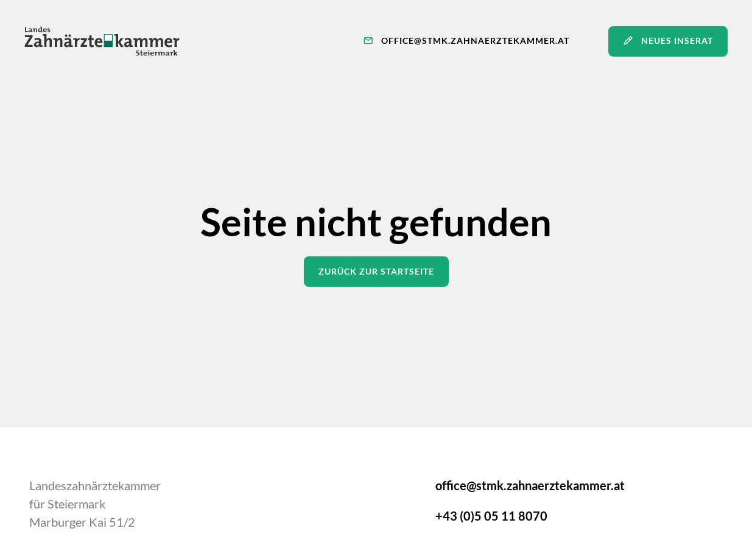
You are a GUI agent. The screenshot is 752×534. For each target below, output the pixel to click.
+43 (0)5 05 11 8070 (491, 515)
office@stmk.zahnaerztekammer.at (530, 485)
